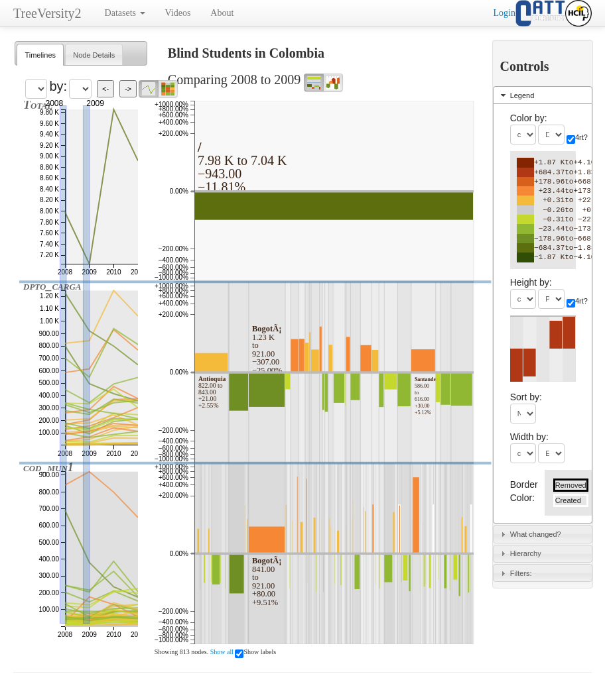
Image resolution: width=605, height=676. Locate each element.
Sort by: (526, 397)
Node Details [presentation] (94, 55)
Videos (178, 13)
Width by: (529, 436)
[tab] (40, 55)
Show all (222, 651)
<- (105, 89)
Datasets (125, 13)
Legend (522, 95)
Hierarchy (525, 553)
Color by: (528, 118)
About (222, 13)
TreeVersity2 (47, 13)
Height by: (531, 282)
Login (504, 13)
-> (128, 89)
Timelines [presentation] (40, 55)
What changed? (535, 534)
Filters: (521, 573)
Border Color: (524, 491)
